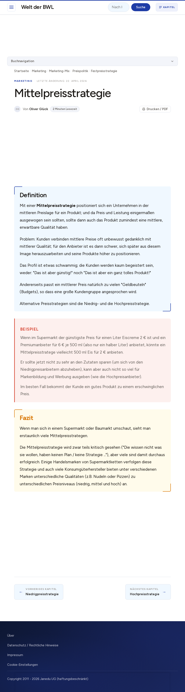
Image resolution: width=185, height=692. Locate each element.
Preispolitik (80, 71)
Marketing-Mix (59, 71)
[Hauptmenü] (11, 7)
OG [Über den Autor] (17, 109)
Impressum (15, 655)
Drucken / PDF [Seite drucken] (155, 109)
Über (10, 635)
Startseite (21, 71)
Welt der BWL (37, 7)
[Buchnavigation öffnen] (167, 7)
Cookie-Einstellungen (22, 665)
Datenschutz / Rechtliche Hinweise (32, 645)
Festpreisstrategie (104, 71)
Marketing (39, 71)
